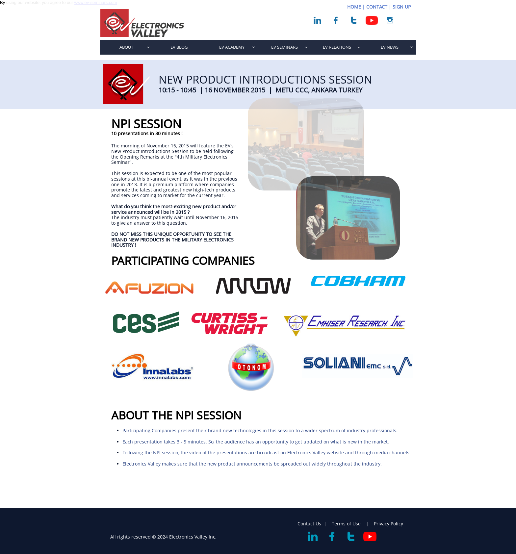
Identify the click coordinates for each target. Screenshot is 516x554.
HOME (354, 7)
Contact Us (309, 523)
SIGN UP (402, 7)
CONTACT (376, 7)
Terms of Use (347, 523)
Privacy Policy (388, 523)
